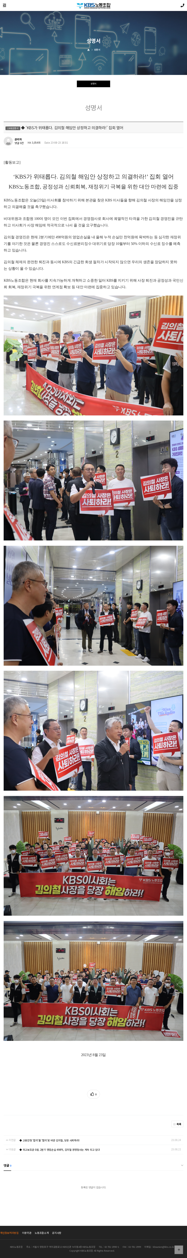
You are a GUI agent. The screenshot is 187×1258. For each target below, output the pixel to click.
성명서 (93, 84)
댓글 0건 (19, 143)
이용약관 (26, 1233)
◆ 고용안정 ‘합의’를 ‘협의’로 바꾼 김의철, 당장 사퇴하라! (49, 1140)
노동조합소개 (42, 1233)
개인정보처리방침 (9, 1233)
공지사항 (56, 1233)
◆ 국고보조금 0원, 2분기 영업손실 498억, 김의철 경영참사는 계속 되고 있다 (59, 1149)
